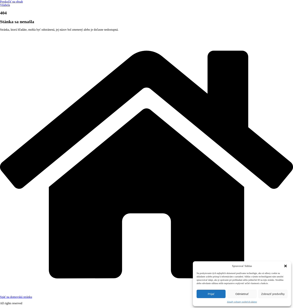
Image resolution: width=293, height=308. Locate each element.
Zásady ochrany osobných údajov (242, 302)
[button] (285, 266)
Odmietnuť (242, 293)
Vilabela (5, 5)
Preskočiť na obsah (11, 1)
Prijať (211, 293)
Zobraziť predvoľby (273, 293)
